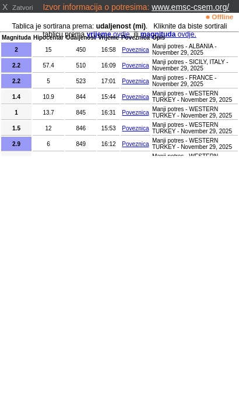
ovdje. (168, 34)
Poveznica (135, 50)
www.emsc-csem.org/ (190, 7)
